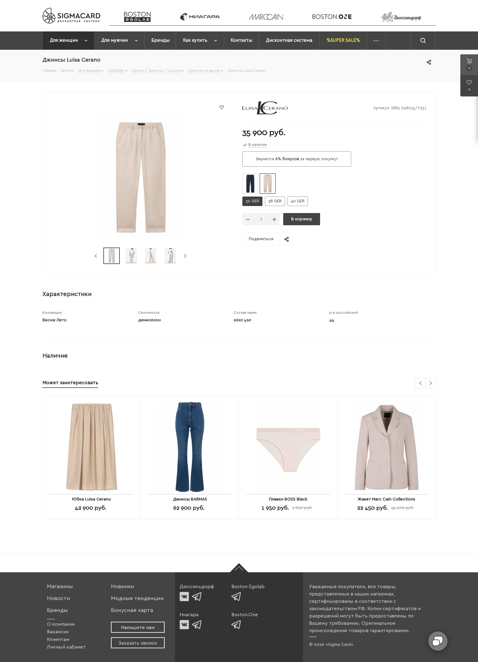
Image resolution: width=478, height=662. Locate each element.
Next (185, 255)
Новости (58, 598)
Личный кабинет (66, 647)
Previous (96, 255)
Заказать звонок (137, 643)
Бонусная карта (132, 610)
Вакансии (58, 632)
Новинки (122, 586)
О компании (61, 624)
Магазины (60, 586)
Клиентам (58, 639)
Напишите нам (138, 627)
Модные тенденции (137, 598)
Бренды (57, 610)
